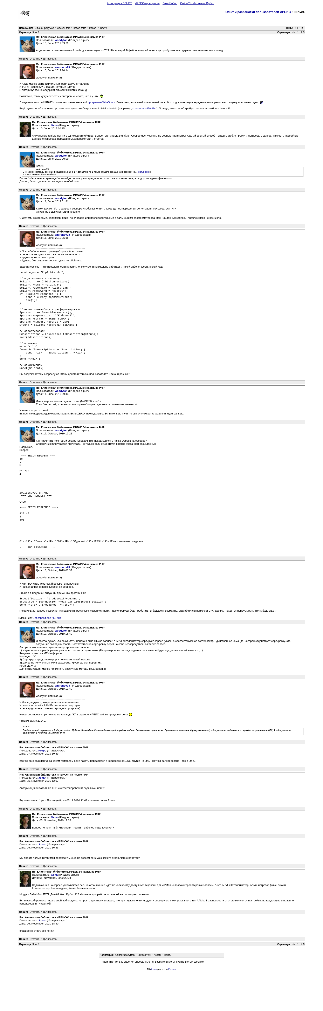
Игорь (42, 789)
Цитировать (50, 58)
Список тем (63, 28)
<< (296, 28)
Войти (103, 28)
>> (302, 28)
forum (154, 1008)
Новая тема (79, 28)
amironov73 (62, 67)
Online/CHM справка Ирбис (197, 3)
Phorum (172, 1008)
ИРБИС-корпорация (147, 3)
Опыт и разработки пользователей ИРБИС (258, 12)
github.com (143, 172)
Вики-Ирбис (170, 3)
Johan (42, 816)
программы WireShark (101, 102)
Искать (93, 28)
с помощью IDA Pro (144, 108)
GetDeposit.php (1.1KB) (47, 656)
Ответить (35, 58)
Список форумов (44, 28)
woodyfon (61, 40)
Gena (54, 125)
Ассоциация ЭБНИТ (119, 3)
